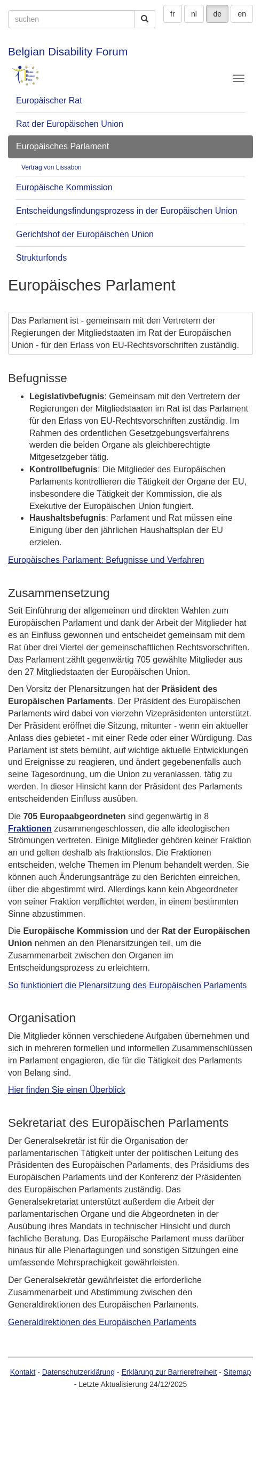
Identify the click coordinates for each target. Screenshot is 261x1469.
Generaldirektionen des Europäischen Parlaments (102, 1322)
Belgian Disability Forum (68, 51)
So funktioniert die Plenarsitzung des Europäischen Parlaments (127, 985)
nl (194, 14)
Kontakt (22, 1372)
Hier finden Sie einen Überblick (66, 1089)
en (242, 14)
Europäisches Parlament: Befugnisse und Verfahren (106, 559)
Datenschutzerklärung (78, 1372)
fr (172, 14)
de (217, 14)
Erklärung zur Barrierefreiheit (169, 1372)
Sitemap (237, 1372)
